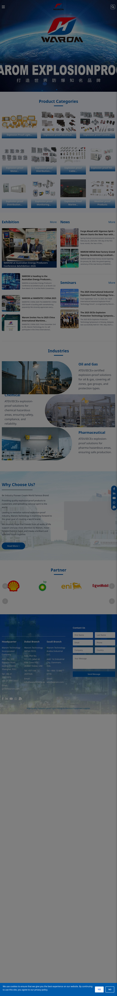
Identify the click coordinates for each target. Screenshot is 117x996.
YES (99, 989)
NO (109, 989)
